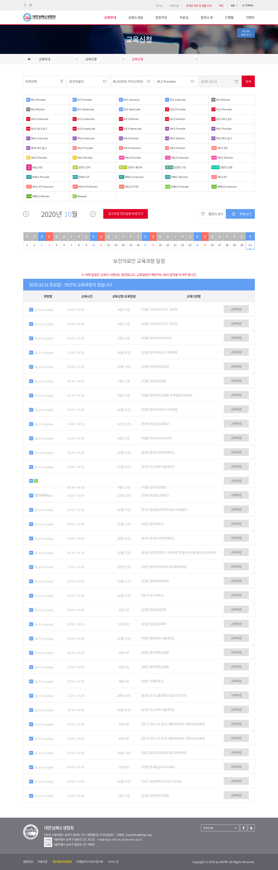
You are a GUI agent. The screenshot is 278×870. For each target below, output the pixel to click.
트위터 (31, 5)
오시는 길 (113, 861)
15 (130, 245)
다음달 (93, 214)
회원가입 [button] (174, 5)
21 (175, 245)
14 (123, 245)
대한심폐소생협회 (39, 17)
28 (226, 245)
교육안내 (44, 59)
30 (241, 245)
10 (93, 245)
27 (219, 245)
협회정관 (28, 861)
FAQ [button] (221, 5)
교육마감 (236, 309)
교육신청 (91, 59)
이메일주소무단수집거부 (89, 861)
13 (115, 245)
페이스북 (25, 5)
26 (212, 245)
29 (234, 245)
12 (108, 245)
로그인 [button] (159, 5)
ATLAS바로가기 (246, 33)
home (29, 59)
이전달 (26, 214)
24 (197, 245)
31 (250, 245)
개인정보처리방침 (62, 861)
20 (167, 245)
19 (160, 245)
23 (189, 245)
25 (204, 245)
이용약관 (42, 861)
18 (152, 245)
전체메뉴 (249, 5)
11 (101, 245)
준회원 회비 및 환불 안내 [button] (199, 5)
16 (138, 245)
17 (145, 245)
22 (182, 245)
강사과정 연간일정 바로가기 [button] (125, 213)
